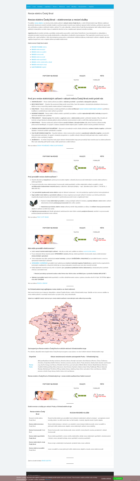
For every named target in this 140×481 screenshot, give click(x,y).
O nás (34, 6)
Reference (62, 6)
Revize (55, 6)
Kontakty (40, 6)
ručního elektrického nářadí (42, 62)
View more (48, 479)
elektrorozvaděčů (39, 52)
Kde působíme (82, 6)
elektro (39, 47)
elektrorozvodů (38, 57)
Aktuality (73, 6)
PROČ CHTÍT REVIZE (43, 217)
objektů (39, 67)
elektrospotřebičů (39, 59)
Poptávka (91, 6)
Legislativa (47, 6)
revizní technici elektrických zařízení (90, 109)
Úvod (28, 6)
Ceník (68, 6)
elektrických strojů (39, 64)
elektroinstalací (38, 49)
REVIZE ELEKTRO (46, 460)
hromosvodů (38, 54)
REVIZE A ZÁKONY (42, 283)
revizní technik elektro (89, 251)
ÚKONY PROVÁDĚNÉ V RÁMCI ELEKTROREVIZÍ (50, 145)
